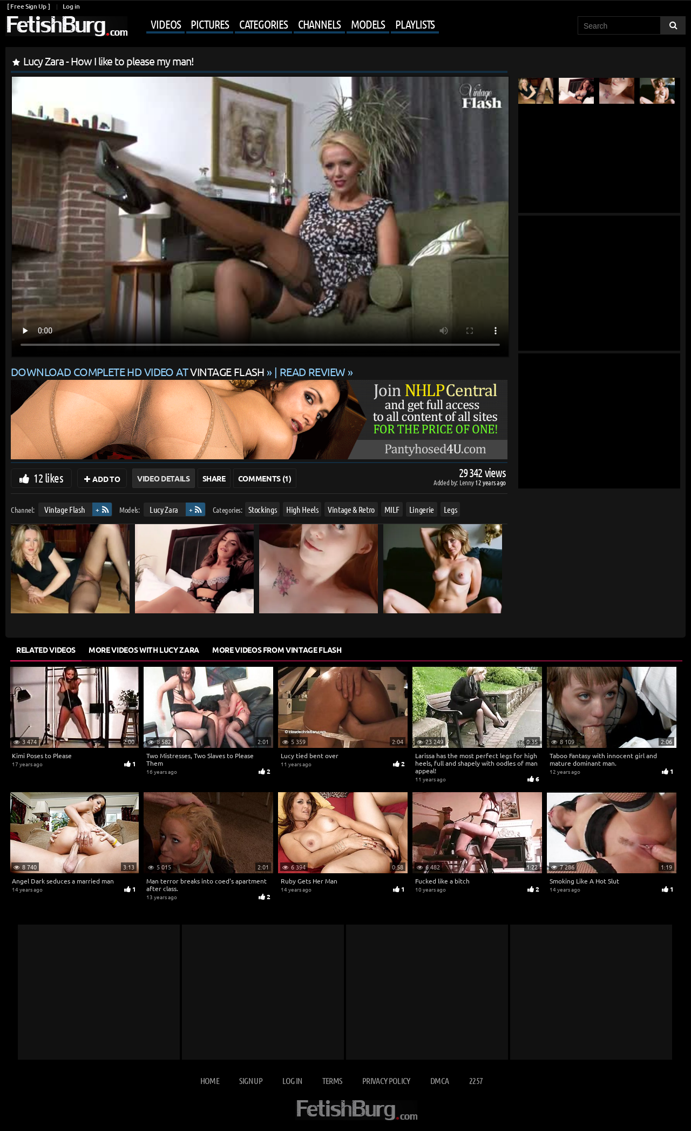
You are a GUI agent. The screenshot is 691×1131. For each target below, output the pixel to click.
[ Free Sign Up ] (28, 6)
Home (209, 1080)
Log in (71, 6)
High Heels (302, 509)
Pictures (209, 24)
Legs (450, 509)
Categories (263, 24)
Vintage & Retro (351, 509)
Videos (165, 24)
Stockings (262, 509)
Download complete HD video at (139, 371)
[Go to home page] (66, 26)
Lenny (467, 482)
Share (214, 478)
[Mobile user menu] (284, 25)
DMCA (439, 1080)
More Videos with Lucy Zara (144, 649)
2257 (476, 1080)
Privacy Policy (386, 1080)
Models (368, 24)
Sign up (250, 1080)
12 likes (48, 478)
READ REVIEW (313, 371)
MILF (392, 509)
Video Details (163, 478)
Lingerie (421, 509)
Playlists (415, 24)
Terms (332, 1080)
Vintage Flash (64, 509)
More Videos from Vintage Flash (277, 649)
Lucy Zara (164, 509)
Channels (319, 24)
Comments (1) (265, 478)
